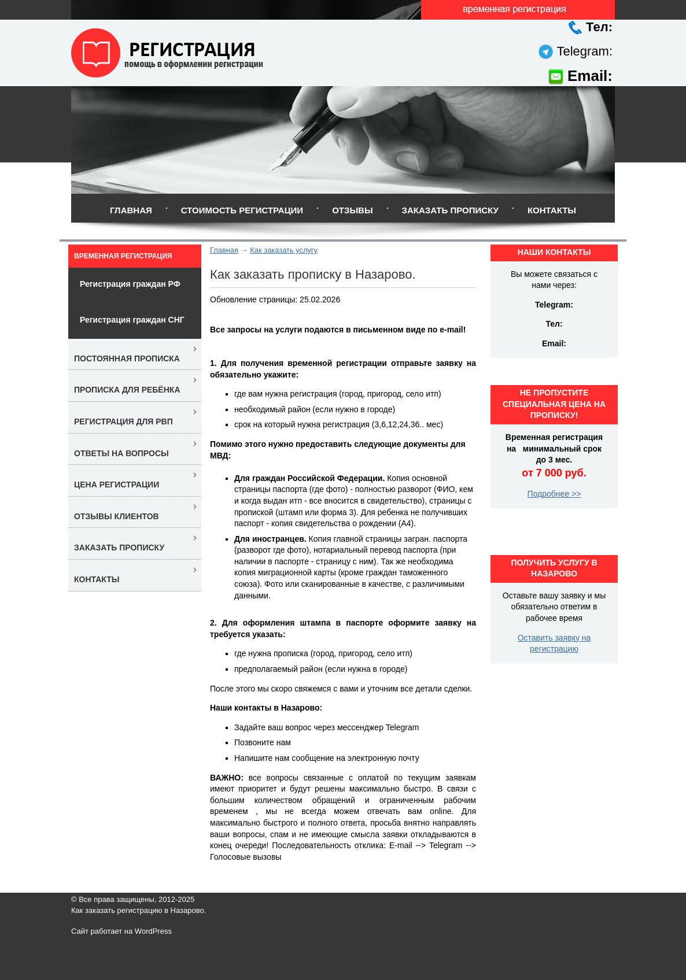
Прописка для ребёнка (127, 389)
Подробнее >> (554, 493)
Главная (131, 210)
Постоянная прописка (127, 358)
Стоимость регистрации (242, 210)
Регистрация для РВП (123, 421)
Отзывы (352, 210)
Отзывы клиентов (116, 516)
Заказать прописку (450, 210)
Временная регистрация (123, 256)
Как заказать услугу (284, 250)
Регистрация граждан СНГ (132, 319)
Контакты (552, 210)
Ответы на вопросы (121, 453)
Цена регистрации (116, 484)
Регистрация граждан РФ (130, 284)
